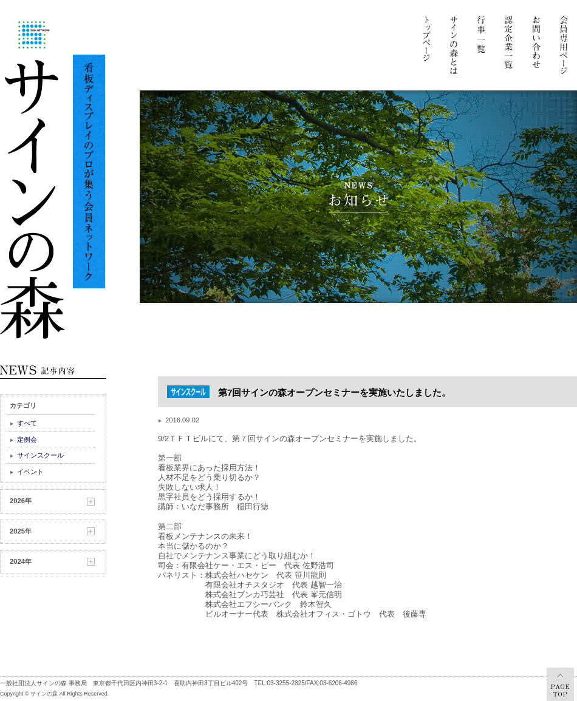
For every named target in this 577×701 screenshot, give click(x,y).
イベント (30, 471)
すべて (27, 423)
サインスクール (40, 455)
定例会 (27, 439)
